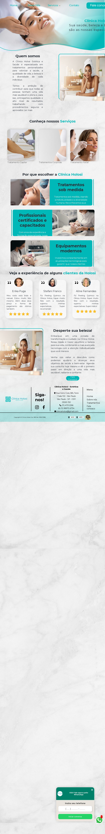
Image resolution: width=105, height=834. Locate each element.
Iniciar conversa (75, 816)
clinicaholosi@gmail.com (66, 411)
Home (13, 5)
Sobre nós (92, 399)
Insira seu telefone (75, 803)
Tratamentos (93, 403)
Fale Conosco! (72, 378)
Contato (74, 5)
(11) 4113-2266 (66, 405)
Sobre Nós (34, 5)
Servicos (53, 5)
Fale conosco (91, 407)
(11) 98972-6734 (66, 408)
